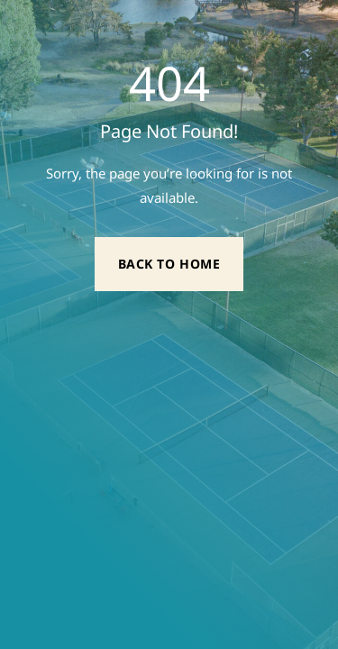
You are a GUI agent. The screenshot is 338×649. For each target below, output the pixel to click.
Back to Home (169, 263)
